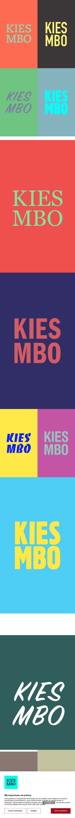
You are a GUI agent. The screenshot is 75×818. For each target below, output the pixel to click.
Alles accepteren (60, 811)
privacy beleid (49, 802)
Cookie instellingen (15, 811)
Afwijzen (34, 811)
